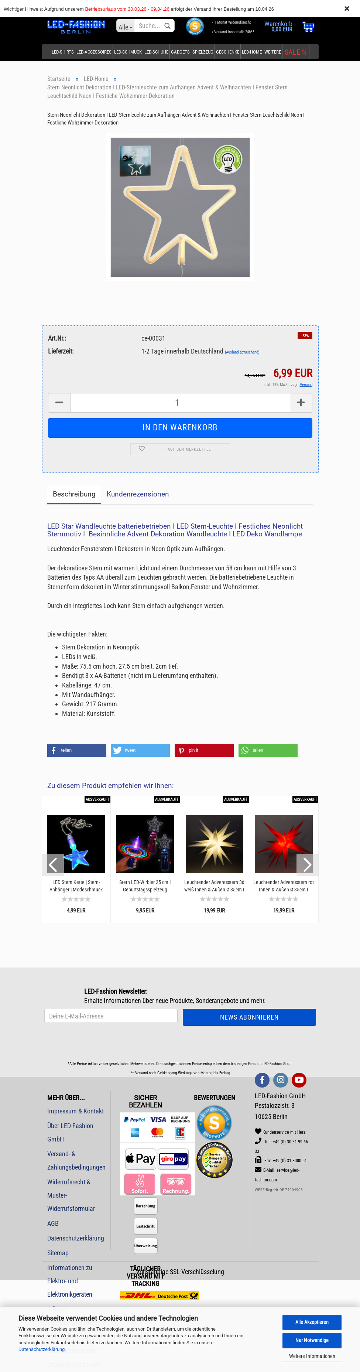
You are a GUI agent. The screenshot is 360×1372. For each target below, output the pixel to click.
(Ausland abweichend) (242, 352)
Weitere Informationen (312, 1356)
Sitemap (58, 1253)
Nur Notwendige (312, 1340)
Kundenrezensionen (138, 494)
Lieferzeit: (60, 351)
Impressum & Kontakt (75, 1111)
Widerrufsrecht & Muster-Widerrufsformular (71, 1195)
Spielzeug (202, 52)
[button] (76, 750)
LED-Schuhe (156, 52)
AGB (53, 1223)
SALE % (296, 52)
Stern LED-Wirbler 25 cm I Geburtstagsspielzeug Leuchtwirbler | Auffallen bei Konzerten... (145, 886)
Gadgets (180, 52)
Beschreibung (74, 494)
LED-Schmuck (128, 52)
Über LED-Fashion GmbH (70, 1132)
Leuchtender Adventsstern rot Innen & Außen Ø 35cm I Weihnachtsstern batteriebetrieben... (283, 886)
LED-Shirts (63, 52)
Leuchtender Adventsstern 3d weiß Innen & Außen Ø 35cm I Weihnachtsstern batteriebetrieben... (214, 886)
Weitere (272, 52)
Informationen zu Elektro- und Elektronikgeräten (69, 1281)
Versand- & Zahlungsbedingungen (76, 1160)
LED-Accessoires (94, 52)
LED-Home (252, 52)
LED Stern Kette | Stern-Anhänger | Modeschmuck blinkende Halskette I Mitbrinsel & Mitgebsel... (76, 886)
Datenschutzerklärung (41, 1349)
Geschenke (227, 52)
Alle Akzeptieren (312, 1322)
